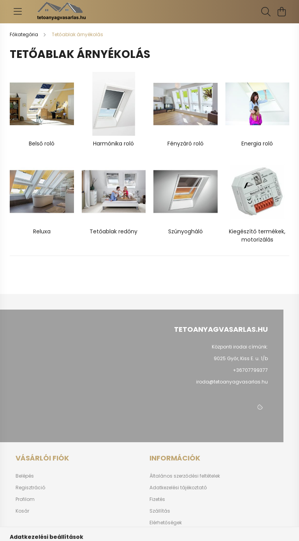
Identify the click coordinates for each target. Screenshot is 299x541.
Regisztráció (30, 487)
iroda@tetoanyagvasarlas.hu (232, 381)
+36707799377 (250, 370)
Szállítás (160, 511)
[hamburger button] (17, 11)
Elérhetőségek (166, 522)
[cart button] (281, 11)
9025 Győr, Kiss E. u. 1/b (241, 358)
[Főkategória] (24, 34)
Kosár (22, 511)
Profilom (25, 499)
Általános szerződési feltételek (185, 476)
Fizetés (157, 499)
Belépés (25, 476)
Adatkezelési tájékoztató (178, 487)
